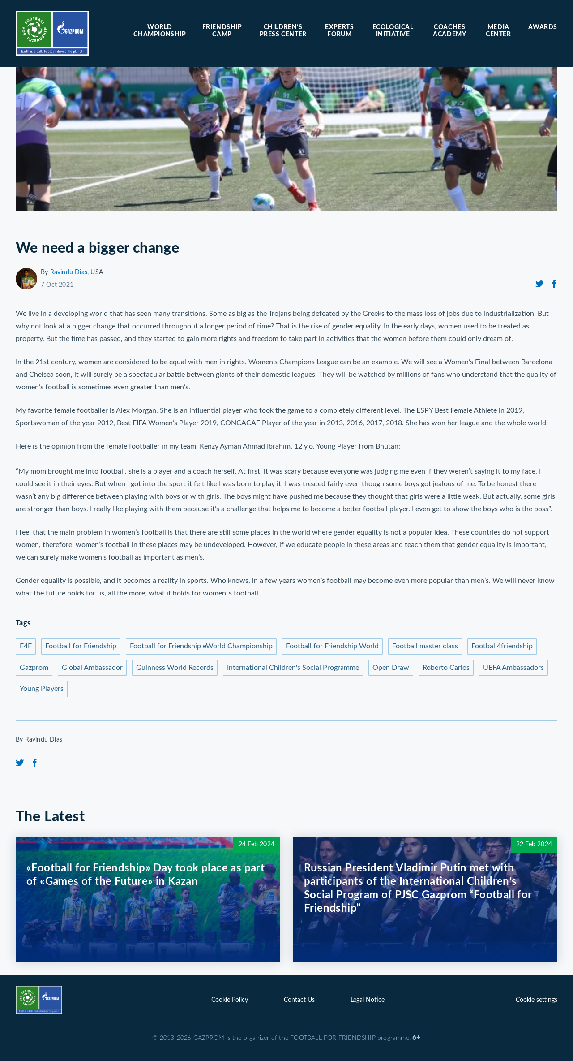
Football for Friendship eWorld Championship (201, 646)
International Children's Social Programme (293, 667)
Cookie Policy (229, 1000)
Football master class (425, 646)
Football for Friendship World (332, 646)
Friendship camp (222, 31)
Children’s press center (283, 31)
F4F (26, 646)
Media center (498, 31)
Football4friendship (502, 646)
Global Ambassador (92, 667)
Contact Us (299, 1000)
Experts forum (339, 31)
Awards (542, 27)
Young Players (42, 688)
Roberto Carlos (446, 667)
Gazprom (34, 667)
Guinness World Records (175, 667)
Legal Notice (368, 1000)
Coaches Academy (449, 31)
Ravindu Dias (68, 272)
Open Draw (390, 667)
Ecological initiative (393, 31)
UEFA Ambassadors (513, 667)
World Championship (159, 31)
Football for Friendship (80, 646)
